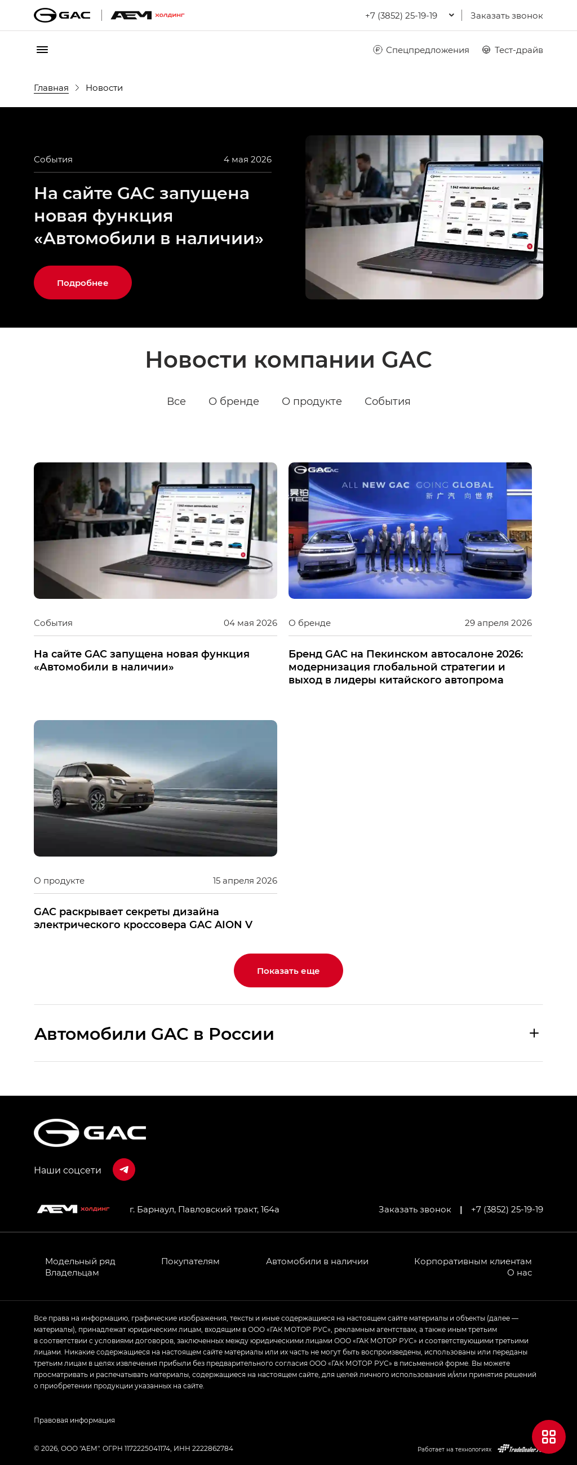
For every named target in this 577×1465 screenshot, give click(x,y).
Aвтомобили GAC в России (154, 1033)
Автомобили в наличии (317, 1261)
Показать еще (288, 970)
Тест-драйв (512, 49)
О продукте (312, 401)
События (388, 401)
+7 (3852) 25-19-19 (507, 1209)
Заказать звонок (507, 15)
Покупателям (190, 1261)
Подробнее (83, 282)
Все (176, 401)
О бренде (233, 401)
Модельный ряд (80, 1261)
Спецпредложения (420, 49)
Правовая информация (74, 1419)
